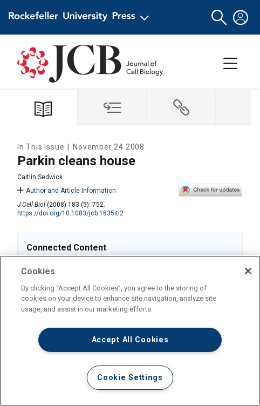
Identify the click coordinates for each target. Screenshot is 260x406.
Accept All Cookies (130, 339)
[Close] (248, 271)
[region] (130, 330)
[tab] (112, 107)
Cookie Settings (130, 377)
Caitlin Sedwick (40, 177)
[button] (219, 17)
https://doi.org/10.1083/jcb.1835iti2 (70, 213)
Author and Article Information (66, 190)
